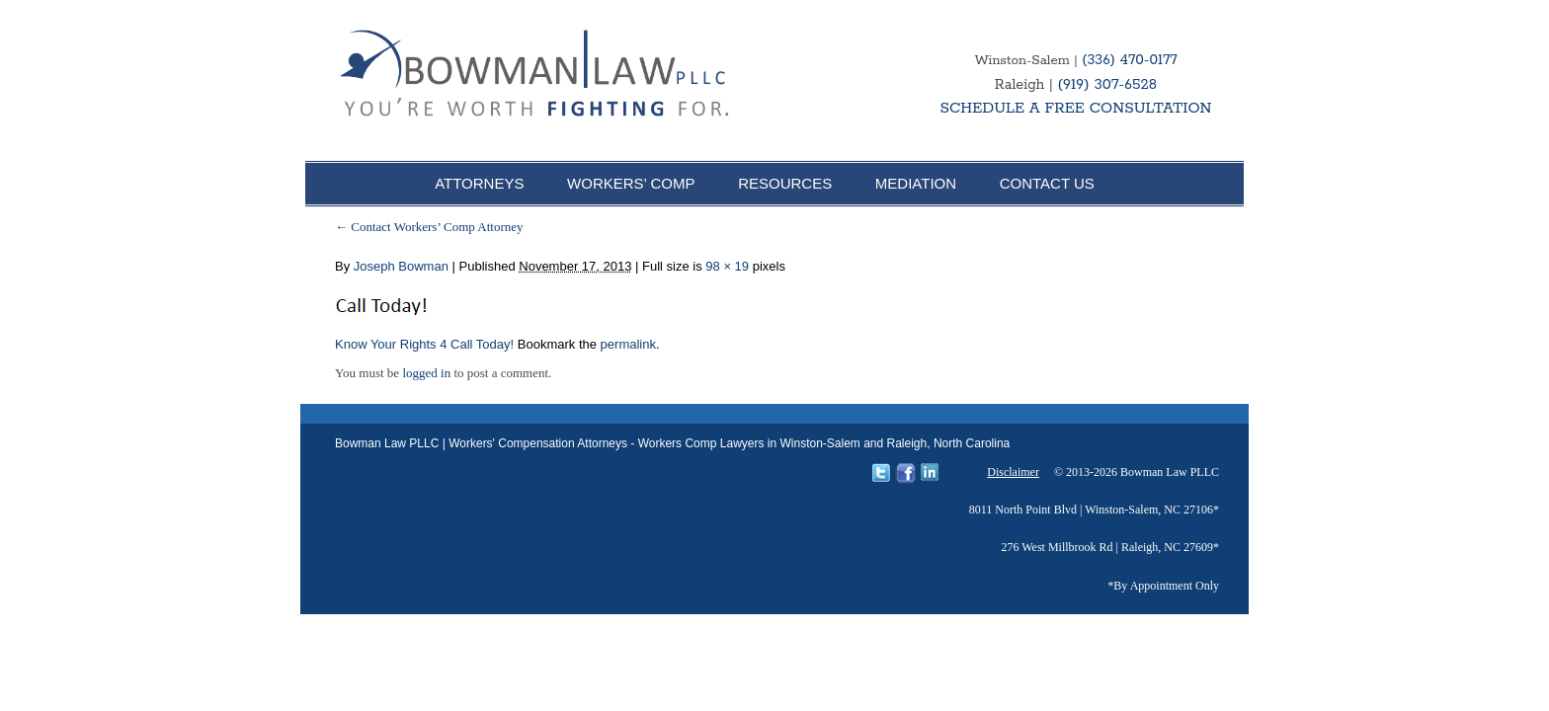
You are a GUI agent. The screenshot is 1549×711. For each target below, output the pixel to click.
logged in (426, 372)
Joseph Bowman (401, 266)
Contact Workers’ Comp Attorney (429, 226)
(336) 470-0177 (1129, 60)
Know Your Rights (386, 344)
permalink (628, 344)
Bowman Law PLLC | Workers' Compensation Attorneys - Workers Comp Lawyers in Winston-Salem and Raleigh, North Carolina (672, 443)
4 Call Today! (477, 344)
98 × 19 (727, 266)
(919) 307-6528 (1107, 84)
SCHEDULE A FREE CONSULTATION (1075, 108)
